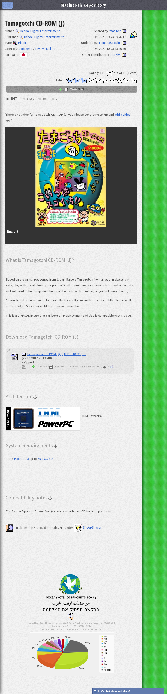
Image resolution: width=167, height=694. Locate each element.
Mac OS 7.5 (21, 459)
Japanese (25, 49)
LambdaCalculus (110, 43)
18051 (30, 98)
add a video (122, 114)
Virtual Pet (49, 49)
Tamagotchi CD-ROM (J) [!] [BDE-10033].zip (54, 354)
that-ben (115, 31)
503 (45, 98)
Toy (37, 49)
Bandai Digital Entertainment (37, 31)
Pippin (20, 43)
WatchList (72, 89)
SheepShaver (88, 527)
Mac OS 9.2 (45, 459)
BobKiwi (115, 55)
